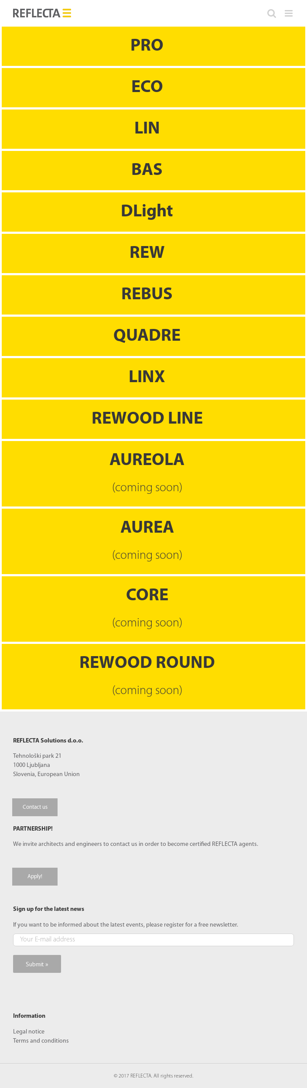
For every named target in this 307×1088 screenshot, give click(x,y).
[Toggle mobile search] (271, 13)
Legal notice (28, 1032)
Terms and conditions (41, 1041)
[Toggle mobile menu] (289, 13)
